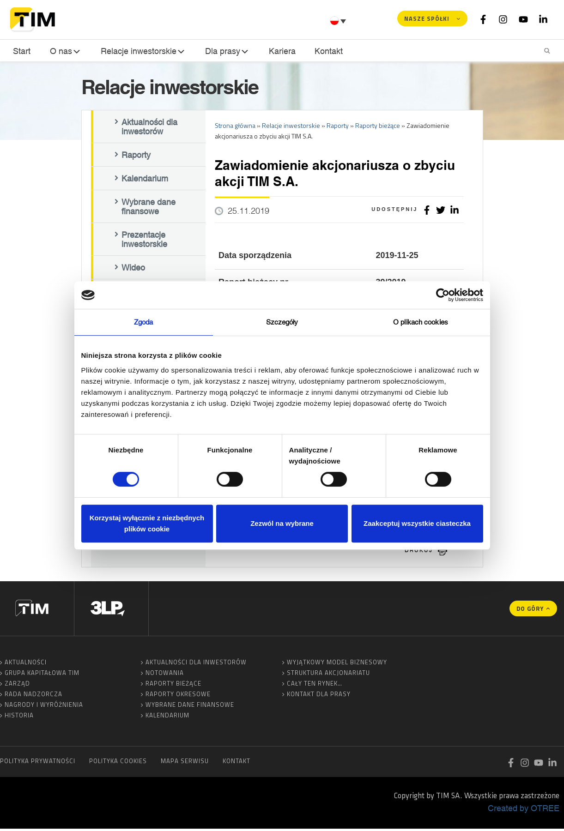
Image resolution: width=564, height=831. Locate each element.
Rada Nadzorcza (33, 696)
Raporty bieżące (173, 685)
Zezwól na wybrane (282, 523)
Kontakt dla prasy (319, 696)
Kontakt (326, 51)
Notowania (165, 675)
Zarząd (17, 685)
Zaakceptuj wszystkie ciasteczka (417, 523)
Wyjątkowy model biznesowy (337, 664)
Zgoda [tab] (143, 322)
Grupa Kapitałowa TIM (42, 675)
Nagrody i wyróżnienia (44, 706)
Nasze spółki (426, 18)
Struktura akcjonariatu (328, 675)
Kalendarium (144, 180)
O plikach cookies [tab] (420, 322)
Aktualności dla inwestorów (149, 128)
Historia (19, 717)
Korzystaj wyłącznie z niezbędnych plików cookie (147, 523)
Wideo (133, 270)
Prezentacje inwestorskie (144, 241)
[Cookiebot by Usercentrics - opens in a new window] (442, 295)
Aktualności (26, 664)
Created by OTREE (523, 810)
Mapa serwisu (185, 763)
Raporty (136, 157)
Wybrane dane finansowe (148, 208)
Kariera (280, 51)
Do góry (530, 610)
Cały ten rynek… (314, 685)
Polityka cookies (118, 763)
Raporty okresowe (178, 696)
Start (21, 51)
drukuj (419, 552)
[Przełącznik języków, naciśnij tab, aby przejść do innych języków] (339, 21)
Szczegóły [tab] (282, 322)
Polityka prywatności (37, 763)
